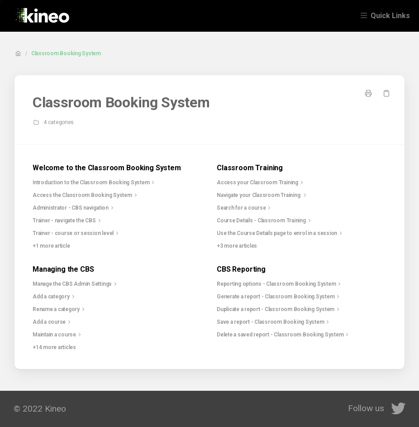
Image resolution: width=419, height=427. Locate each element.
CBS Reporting (241, 269)
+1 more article (51, 246)
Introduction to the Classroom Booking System (95, 182)
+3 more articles (237, 246)
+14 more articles (54, 347)
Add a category (55, 296)
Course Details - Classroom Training (265, 220)
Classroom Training (250, 167)
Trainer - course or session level (77, 233)
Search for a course (245, 207)
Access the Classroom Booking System (86, 195)
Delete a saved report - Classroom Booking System (284, 334)
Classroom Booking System (66, 53)
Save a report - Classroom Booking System (274, 322)
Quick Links (390, 15)
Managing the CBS (63, 269)
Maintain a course (58, 334)
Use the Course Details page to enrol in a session (280, 233)
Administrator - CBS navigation (74, 207)
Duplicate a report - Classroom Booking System (279, 309)
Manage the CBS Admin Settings (76, 284)
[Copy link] (386, 93)
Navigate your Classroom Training (263, 195)
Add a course (53, 322)
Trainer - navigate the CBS (68, 220)
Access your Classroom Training (261, 182)
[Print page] (368, 93)
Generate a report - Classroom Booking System (279, 296)
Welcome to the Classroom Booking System (107, 167)
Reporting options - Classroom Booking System (280, 284)
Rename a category (60, 309)
